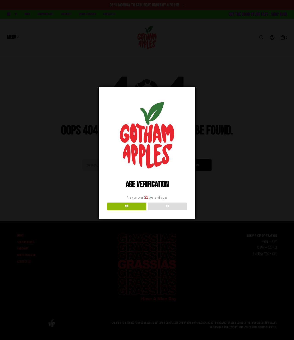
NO (167, 206)
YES (126, 206)
